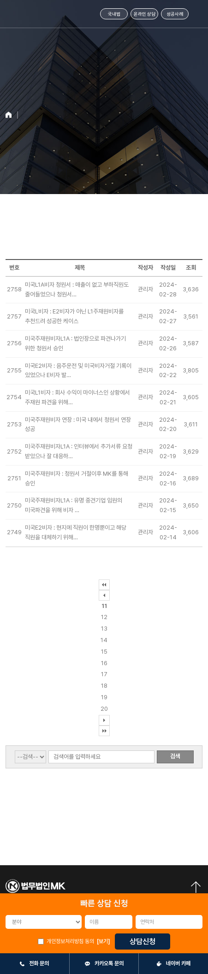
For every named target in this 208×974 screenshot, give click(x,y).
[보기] (103, 941)
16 (104, 663)
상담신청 (142, 941)
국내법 (114, 14)
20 (104, 708)
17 (104, 674)
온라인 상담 (144, 14)
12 (104, 617)
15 (104, 651)
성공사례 (174, 14)
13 (104, 628)
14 (104, 640)
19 (104, 697)
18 (104, 685)
